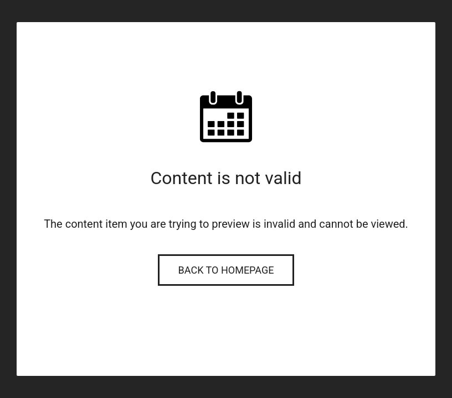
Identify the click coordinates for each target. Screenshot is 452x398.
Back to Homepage (226, 270)
